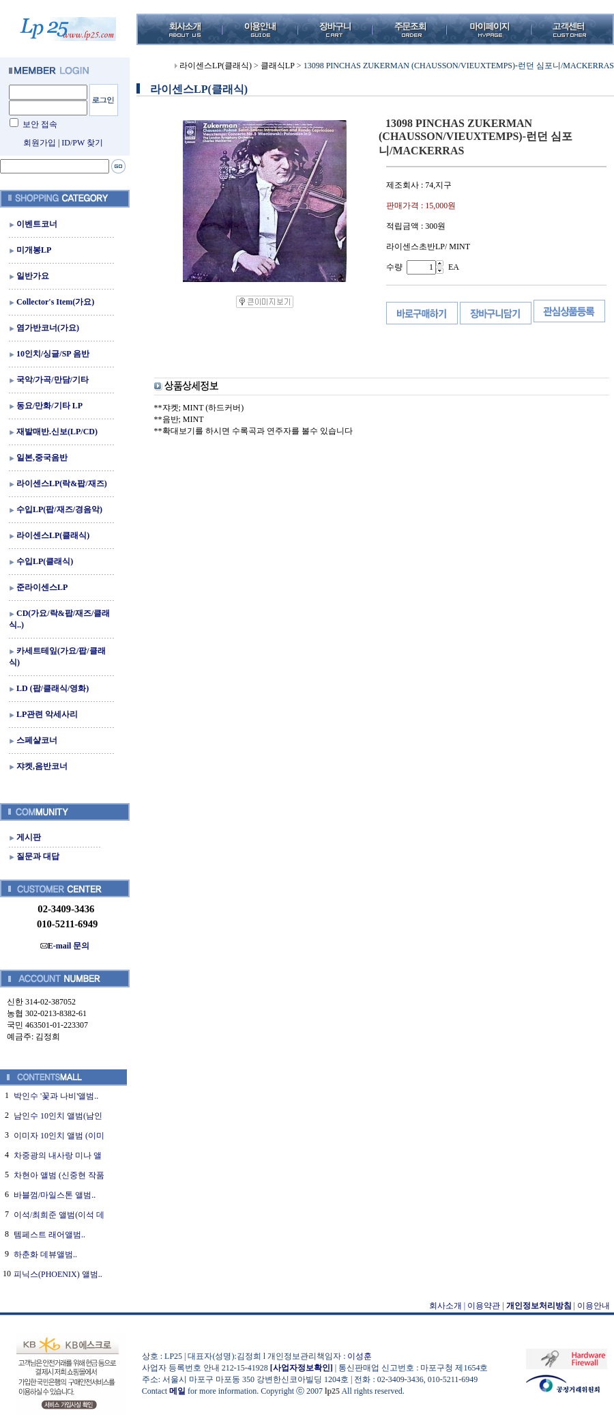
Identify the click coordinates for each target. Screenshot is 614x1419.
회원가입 (39, 142)
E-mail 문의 (65, 946)
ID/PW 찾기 (82, 142)
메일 (177, 1391)
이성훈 (359, 1356)
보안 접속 (40, 124)
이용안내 (593, 1305)
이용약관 (483, 1305)
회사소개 (445, 1305)
